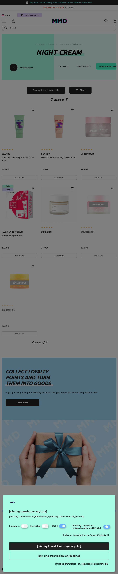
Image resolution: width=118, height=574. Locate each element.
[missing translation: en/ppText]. (66, 516)
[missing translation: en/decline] (59, 555)
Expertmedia (101, 563)
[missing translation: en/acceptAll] (59, 546)
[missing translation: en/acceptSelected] (86, 535)
